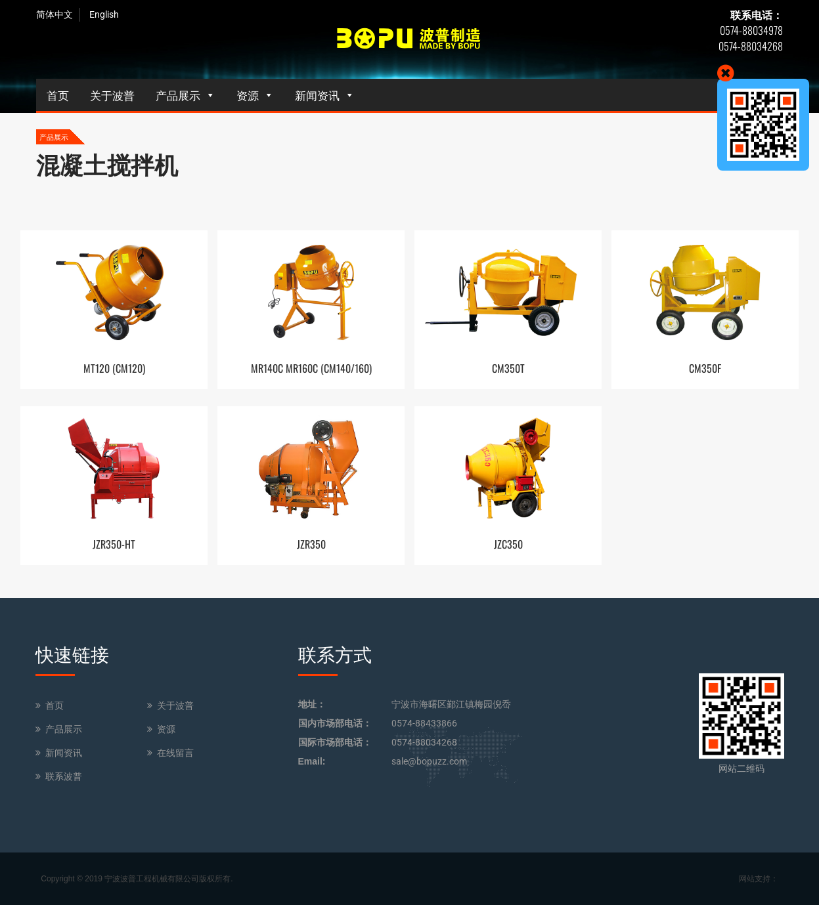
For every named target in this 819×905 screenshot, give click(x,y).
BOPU (409, 39)
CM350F (705, 368)
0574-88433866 (424, 723)
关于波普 (112, 95)
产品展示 (178, 95)
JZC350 (508, 544)
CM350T (508, 368)
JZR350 (311, 544)
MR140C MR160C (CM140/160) (311, 368)
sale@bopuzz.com (429, 761)
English (104, 14)
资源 (247, 95)
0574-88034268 (424, 742)
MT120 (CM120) (114, 368)
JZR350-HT (114, 544)
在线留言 (175, 752)
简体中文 (54, 14)
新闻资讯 (317, 95)
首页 (58, 95)
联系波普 (63, 776)
